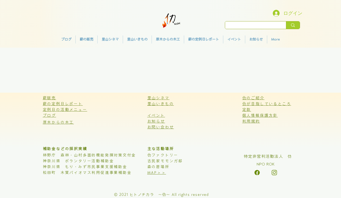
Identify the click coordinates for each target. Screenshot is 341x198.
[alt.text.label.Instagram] (257, 172)
